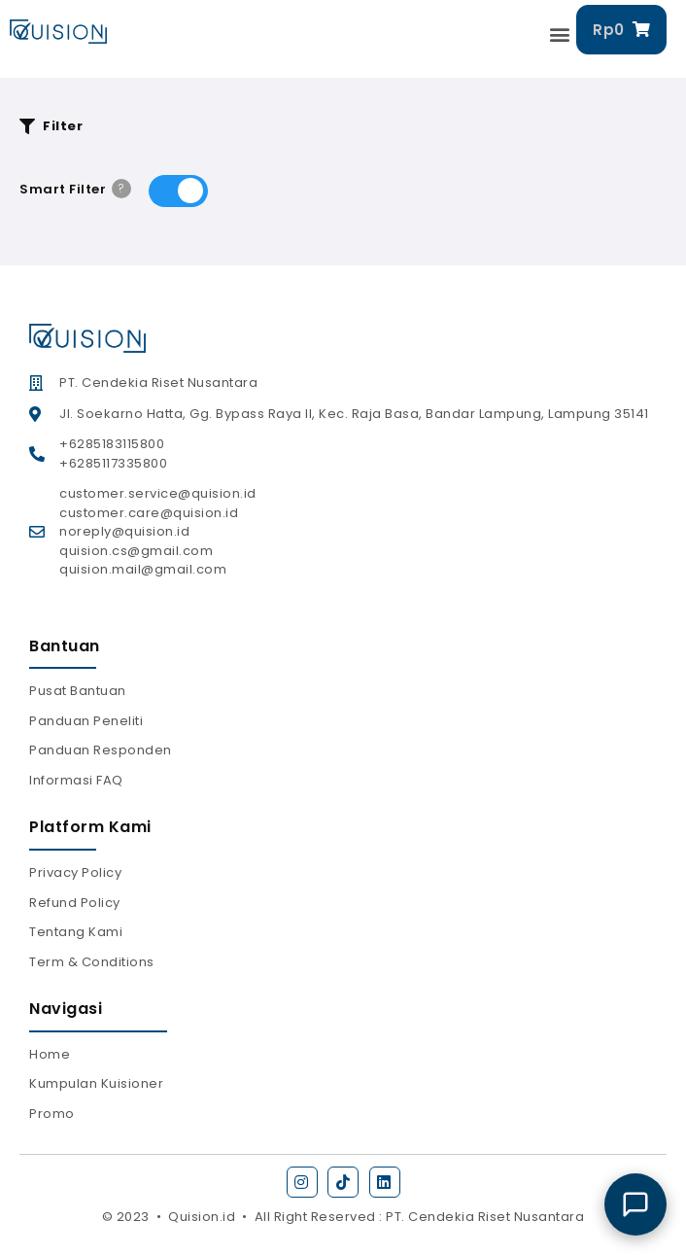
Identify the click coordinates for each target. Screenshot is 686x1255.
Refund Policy (74, 902)
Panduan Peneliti (86, 721)
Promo (52, 1113)
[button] (560, 34)
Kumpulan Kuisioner (96, 1083)
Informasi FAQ (76, 780)
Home (49, 1054)
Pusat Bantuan (77, 690)
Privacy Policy (75, 872)
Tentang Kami (75, 932)
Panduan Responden (100, 750)
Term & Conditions (91, 962)
